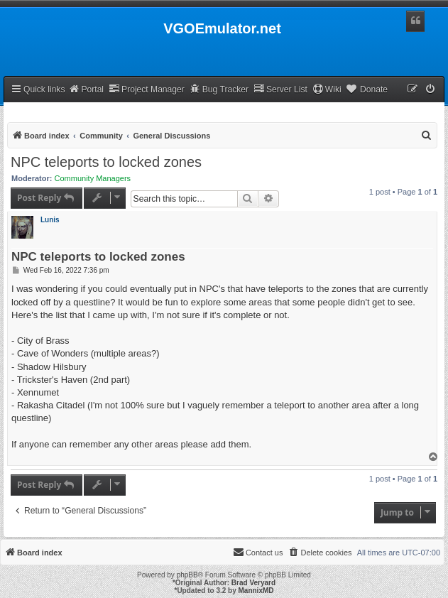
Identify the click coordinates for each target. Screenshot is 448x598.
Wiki (327, 89)
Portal (86, 89)
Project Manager (147, 89)
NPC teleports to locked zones (106, 162)
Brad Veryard (253, 583)
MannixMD (256, 590)
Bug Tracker (219, 89)
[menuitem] (431, 89)
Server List (280, 89)
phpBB (187, 575)
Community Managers (93, 178)
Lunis (50, 220)
